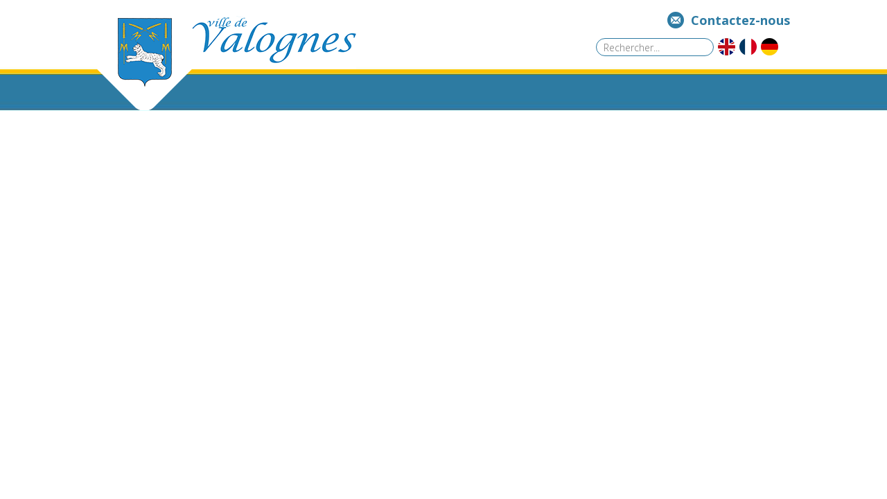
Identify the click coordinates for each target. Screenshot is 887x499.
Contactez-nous (740, 20)
